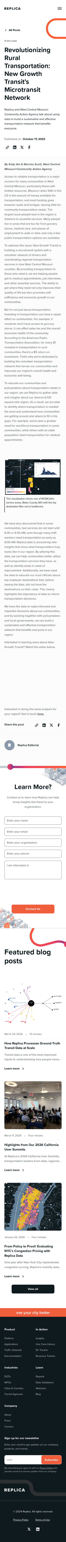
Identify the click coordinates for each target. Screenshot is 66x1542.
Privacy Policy (46, 1468)
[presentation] (31, 889)
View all (33, 1289)
